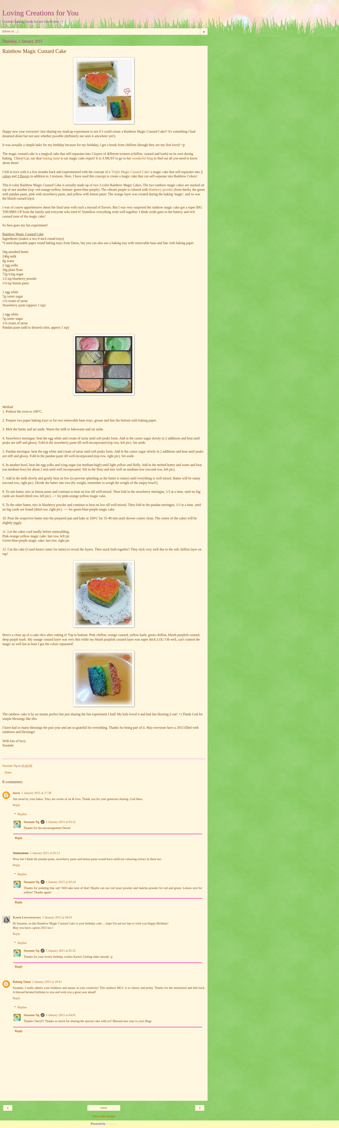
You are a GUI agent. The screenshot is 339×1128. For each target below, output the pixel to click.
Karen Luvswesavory (27, 917)
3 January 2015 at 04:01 (61, 1015)
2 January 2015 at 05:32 (61, 950)
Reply (16, 805)
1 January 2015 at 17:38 (36, 793)
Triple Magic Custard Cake (130, 172)
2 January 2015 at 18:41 (47, 981)
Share (8, 772)
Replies (22, 814)
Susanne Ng (31, 822)
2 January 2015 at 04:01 (57, 917)
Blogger (111, 1123)
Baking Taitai (22, 981)
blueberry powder (161, 189)
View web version (104, 1116)
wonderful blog (142, 158)
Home (103, 1107)
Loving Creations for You (40, 13)
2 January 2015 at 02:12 (45, 853)
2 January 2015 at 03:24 (61, 882)
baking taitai (51, 158)
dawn (16, 793)
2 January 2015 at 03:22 (61, 822)
